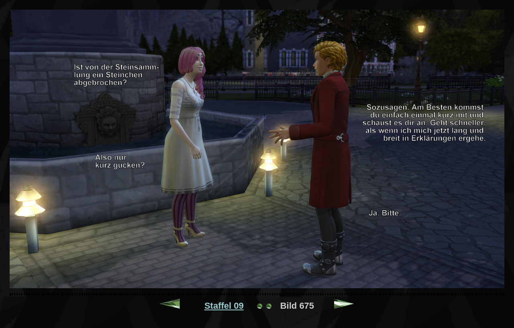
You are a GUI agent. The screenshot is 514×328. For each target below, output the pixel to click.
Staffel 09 (224, 306)
